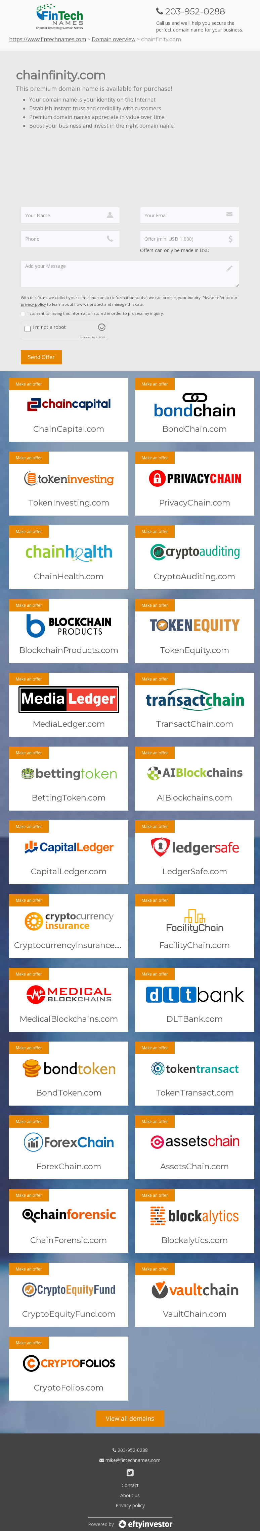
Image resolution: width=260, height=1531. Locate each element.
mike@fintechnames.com (130, 1460)
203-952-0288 (130, 1450)
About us (130, 1495)
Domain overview (113, 39)
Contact (130, 1485)
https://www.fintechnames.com (47, 39)
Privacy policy (130, 1505)
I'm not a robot (49, 327)
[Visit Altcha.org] (101, 329)
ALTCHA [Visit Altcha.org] (100, 337)
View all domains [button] (130, 1418)
